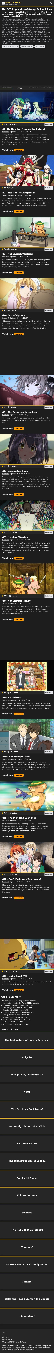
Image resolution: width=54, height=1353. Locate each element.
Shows (4, 1332)
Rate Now (48, 124)
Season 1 (5, 132)
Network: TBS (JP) (26, 46)
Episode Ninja (21, 1342)
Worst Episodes (20, 87)
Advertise (5, 1337)
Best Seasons (33, 87)
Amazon (19, 150)
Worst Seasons (47, 87)
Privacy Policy (7, 1340)
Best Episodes (7, 87)
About (4, 1335)
